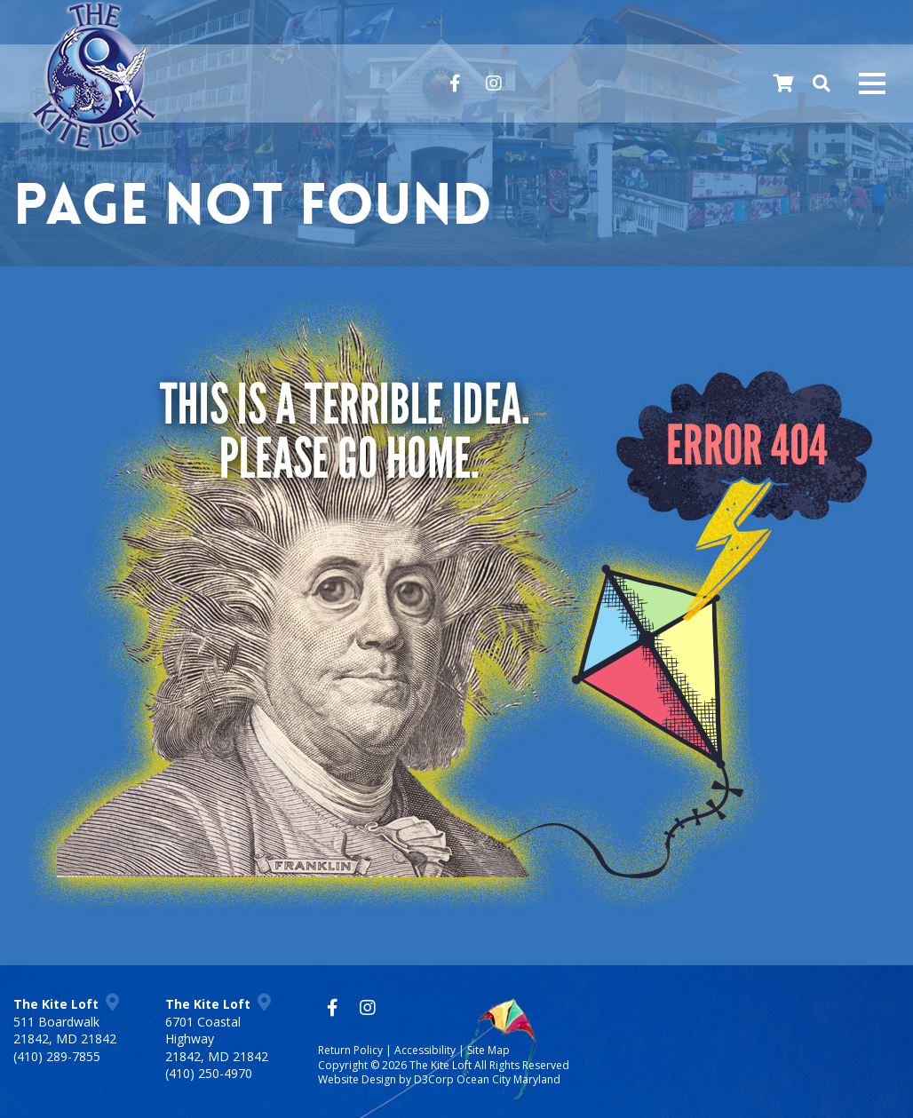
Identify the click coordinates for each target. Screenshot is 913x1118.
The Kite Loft (440, 1065)
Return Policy (350, 1050)
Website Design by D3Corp (386, 1080)
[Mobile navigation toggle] (872, 83)
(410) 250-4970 (208, 1073)
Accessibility (425, 1050)
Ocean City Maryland (508, 1080)
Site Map (488, 1050)
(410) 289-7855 (56, 1056)
